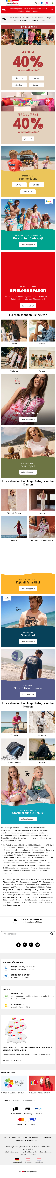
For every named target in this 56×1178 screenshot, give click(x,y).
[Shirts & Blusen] (14, 501)
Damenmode (25, 833)
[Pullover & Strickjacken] (42, 529)
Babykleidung (6, 835)
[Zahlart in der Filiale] (16, 1110)
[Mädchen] (14, 359)
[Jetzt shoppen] (28, 224)
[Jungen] (42, 359)
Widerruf (19, 1141)
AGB (5, 1137)
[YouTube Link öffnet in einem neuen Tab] (37, 945)
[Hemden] (42, 723)
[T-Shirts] (14, 723)
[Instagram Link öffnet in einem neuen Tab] (25, 945)
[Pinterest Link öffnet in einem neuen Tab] (31, 945)
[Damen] (14, 332)
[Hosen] (42, 501)
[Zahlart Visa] (32, 1121)
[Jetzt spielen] (28, 281)
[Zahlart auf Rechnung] (27, 1110)
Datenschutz (14, 1137)
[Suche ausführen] (52, 934)
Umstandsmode (37, 833)
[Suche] (25, 933)
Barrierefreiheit (31, 1141)
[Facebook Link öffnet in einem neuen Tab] (18, 945)
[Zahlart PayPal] (38, 1110)
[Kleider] (14, 529)
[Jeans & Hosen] (14, 751)
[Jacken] (42, 751)
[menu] (3, 3)
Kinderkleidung (22, 835)
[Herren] (42, 332)
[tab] (5, 1101)
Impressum (46, 1137)
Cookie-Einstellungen (30, 1137)
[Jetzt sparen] (28, 674)
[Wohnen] (28, 118)
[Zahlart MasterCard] (21, 1121)
